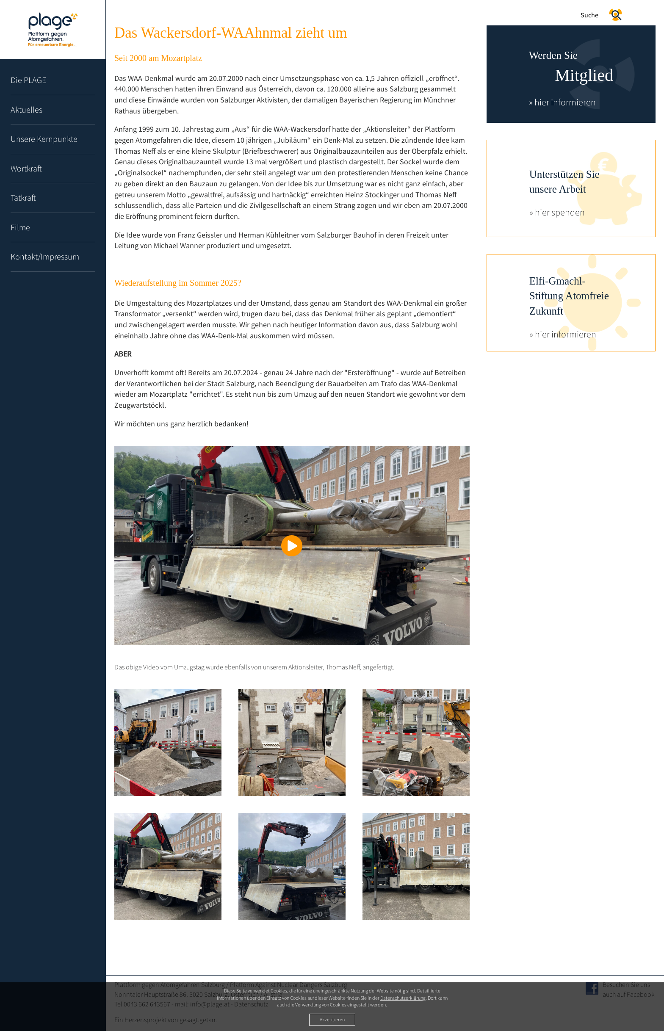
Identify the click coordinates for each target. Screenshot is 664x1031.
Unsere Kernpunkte (44, 138)
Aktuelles (26, 109)
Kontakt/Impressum (45, 256)
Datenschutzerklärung (403, 998)
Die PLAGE (28, 80)
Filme (20, 227)
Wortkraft (26, 168)
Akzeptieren (332, 1019)
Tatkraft (23, 197)
